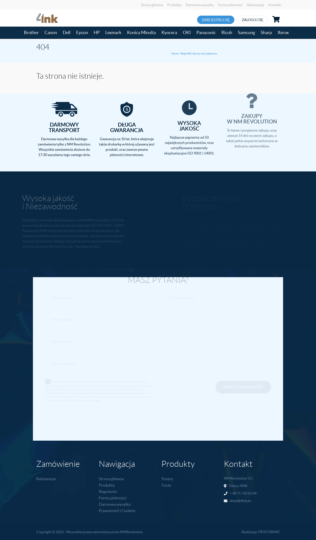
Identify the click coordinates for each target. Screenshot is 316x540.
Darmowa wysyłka (200, 5)
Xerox (283, 32)
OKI (187, 32)
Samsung (246, 32)
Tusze (166, 485)
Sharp (266, 32)
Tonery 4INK (238, 486)
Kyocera (169, 32)
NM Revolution (235, 478)
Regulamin (108, 491)
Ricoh (226, 32)
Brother (31, 32)
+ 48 (233, 493)
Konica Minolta (141, 32)
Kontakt (274, 5)
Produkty (174, 5)
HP (97, 32)
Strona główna (152, 5)
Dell (66, 32)
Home (174, 53)
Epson (82, 32)
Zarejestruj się (216, 20)
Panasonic (206, 32)
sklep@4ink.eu (240, 501)
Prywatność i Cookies (117, 510)
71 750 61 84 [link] (247, 493)
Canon (51, 32)
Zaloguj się (258, 20)
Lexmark (113, 32)
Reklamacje (255, 5)
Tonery (167, 478)
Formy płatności (230, 5)
